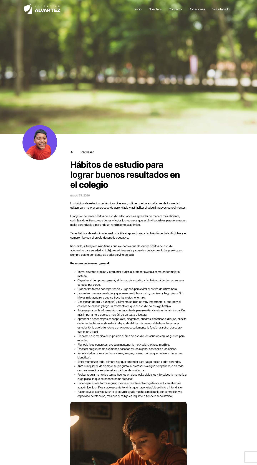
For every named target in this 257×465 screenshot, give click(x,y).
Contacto (175, 9)
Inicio (138, 9)
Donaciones (197, 9)
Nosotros (155, 9)
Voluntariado (221, 9)
